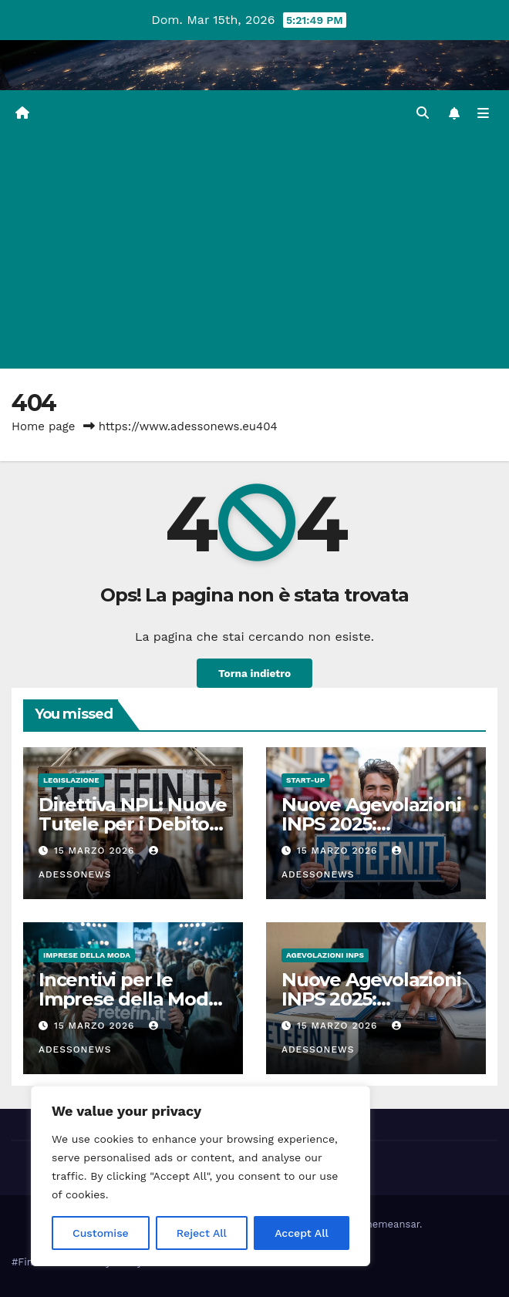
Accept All (302, 1233)
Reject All (202, 1233)
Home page (44, 426)
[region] (200, 1176)
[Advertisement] (254, 253)
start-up (305, 780)
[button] (422, 113)
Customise (100, 1233)
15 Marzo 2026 (96, 850)
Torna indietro (254, 673)
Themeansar (390, 1224)
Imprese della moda (86, 955)
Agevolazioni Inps (325, 955)
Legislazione (71, 780)
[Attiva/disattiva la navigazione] (483, 114)
